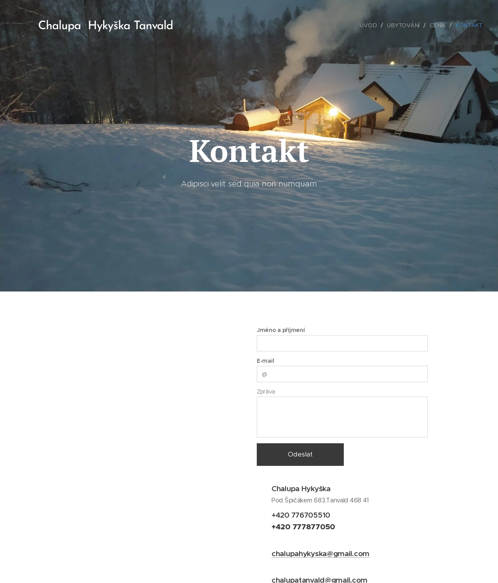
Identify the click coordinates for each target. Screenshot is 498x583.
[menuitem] (370, 25)
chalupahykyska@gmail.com (320, 553)
